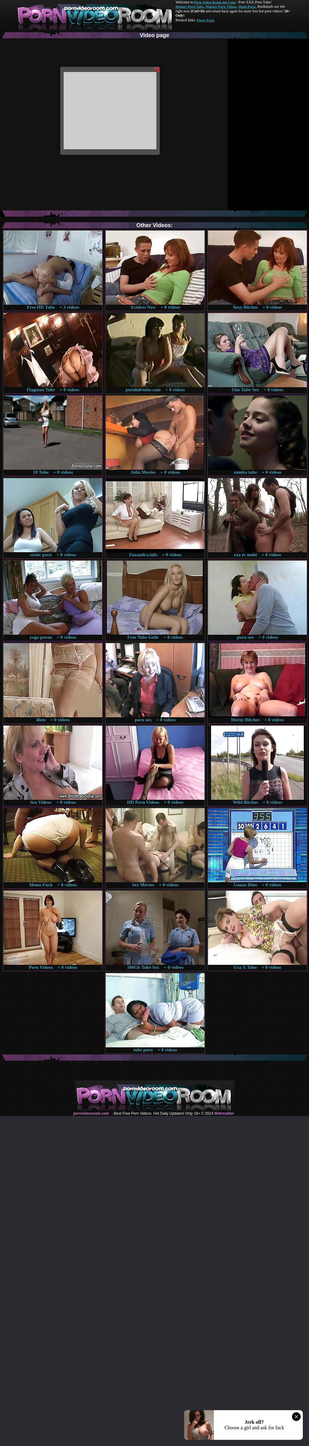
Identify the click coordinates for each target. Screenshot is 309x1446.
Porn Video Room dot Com (214, 2)
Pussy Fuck (205, 20)
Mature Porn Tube (190, 6)
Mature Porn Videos (221, 6)
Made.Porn (247, 6)
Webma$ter (224, 1113)
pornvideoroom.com (91, 1113)
